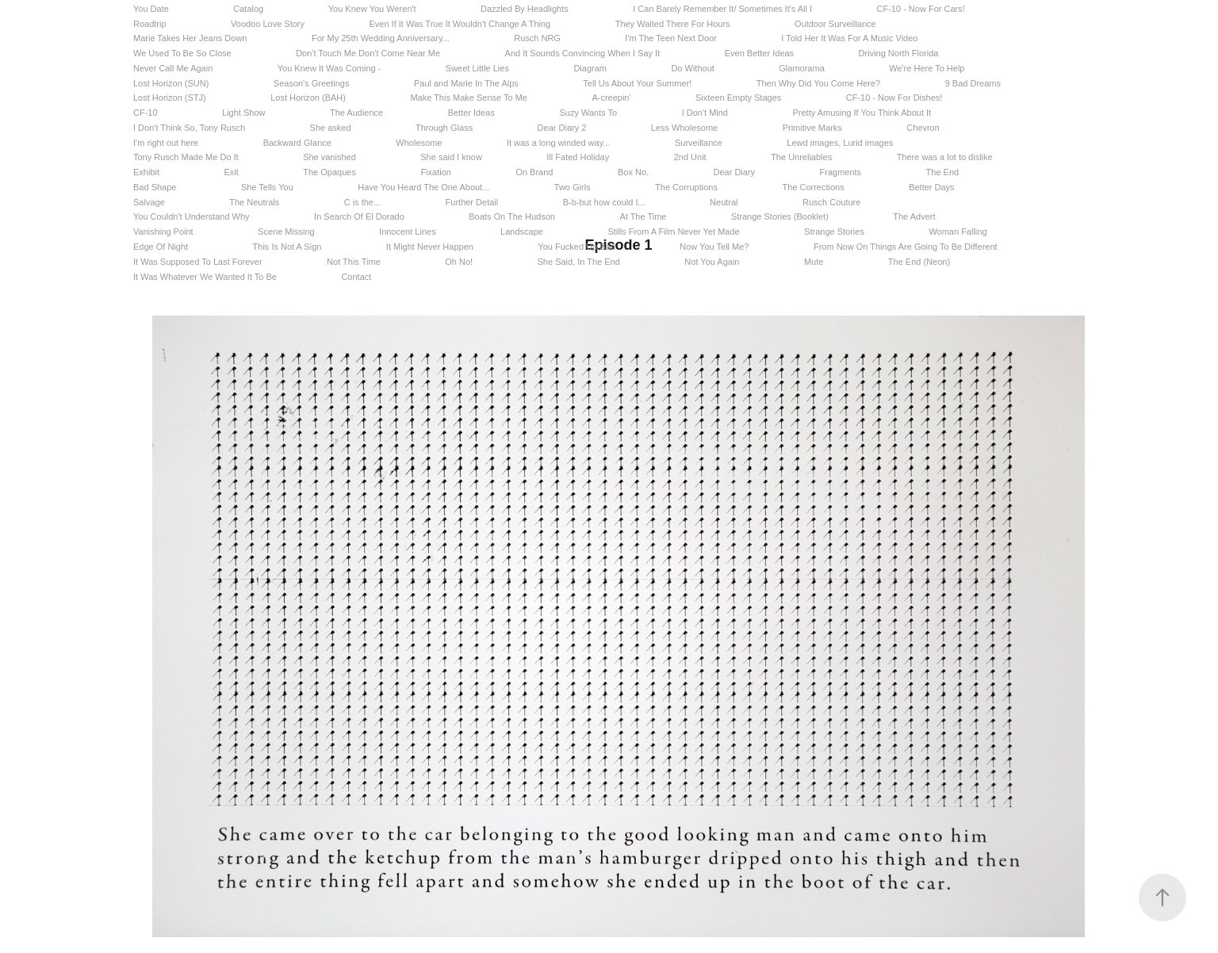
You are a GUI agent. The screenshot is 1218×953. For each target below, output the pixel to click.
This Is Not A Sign (287, 246)
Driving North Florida (899, 53)
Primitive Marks (812, 127)
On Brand (534, 172)
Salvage (149, 202)
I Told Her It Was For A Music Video (849, 38)
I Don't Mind (705, 112)
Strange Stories (834, 231)
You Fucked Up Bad (576, 246)
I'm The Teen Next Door (670, 38)
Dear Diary (735, 172)
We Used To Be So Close (182, 53)
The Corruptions (686, 187)
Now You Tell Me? (714, 246)
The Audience (356, 112)
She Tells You (267, 187)
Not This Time (354, 261)
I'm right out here (165, 142)
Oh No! (459, 261)
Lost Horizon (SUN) (171, 83)
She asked (330, 127)
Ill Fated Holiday (577, 157)
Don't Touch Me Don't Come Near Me (368, 53)
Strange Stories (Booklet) (780, 216)
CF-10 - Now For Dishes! (894, 97)
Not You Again (711, 261)
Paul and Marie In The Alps (466, 83)
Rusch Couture (831, 202)
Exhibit (146, 172)
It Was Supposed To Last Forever (197, 261)
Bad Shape (154, 187)
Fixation (435, 172)
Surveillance (698, 142)
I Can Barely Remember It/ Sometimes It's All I (722, 8)
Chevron (923, 127)
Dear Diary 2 (562, 127)
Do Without (692, 68)
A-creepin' (611, 97)
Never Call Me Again (173, 68)
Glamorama (801, 68)
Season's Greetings (312, 83)
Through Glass (444, 127)
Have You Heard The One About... (423, 187)
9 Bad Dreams (973, 83)
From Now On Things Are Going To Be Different (906, 246)
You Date (151, 8)
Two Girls (572, 187)
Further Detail (472, 202)
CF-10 (145, 112)
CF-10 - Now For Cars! (921, 8)
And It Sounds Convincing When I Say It (583, 53)
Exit (231, 172)
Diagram (590, 68)
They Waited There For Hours (672, 24)
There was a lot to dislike (945, 157)
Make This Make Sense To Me (468, 97)
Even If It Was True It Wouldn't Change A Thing (459, 24)
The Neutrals (254, 202)
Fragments (841, 172)
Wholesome (419, 142)
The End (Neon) (919, 261)
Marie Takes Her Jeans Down (190, 38)
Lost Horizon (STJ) (169, 97)
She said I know (451, 157)
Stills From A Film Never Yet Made (673, 231)
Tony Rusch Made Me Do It (186, 157)
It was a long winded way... (559, 142)
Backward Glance (297, 142)
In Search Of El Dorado (359, 216)
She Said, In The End (579, 261)
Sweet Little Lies (477, 68)
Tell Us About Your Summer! (637, 83)
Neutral (723, 202)
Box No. (633, 172)
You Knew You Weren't (372, 8)
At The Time (642, 216)
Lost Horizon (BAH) (308, 97)
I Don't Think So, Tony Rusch (189, 127)
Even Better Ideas (759, 53)
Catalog (248, 8)
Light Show (243, 112)
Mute (813, 261)
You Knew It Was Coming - (329, 68)
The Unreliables (801, 157)
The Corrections (813, 187)
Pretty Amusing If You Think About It (861, 112)
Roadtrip (150, 24)
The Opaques (329, 172)
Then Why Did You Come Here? (818, 83)
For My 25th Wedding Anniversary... (381, 38)
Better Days (931, 187)
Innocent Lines (407, 231)
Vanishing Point (163, 231)
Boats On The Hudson (512, 216)
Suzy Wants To (588, 112)
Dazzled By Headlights (525, 8)
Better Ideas (471, 112)
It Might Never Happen (429, 246)
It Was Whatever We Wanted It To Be (205, 276)
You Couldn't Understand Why (191, 216)
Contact (356, 276)
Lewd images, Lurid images (840, 142)
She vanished (329, 157)
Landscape (521, 231)
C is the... (362, 202)
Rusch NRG (537, 38)
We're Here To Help (926, 68)
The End (942, 172)
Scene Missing (286, 231)
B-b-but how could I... (604, 202)
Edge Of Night (160, 246)
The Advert (914, 216)
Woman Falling (957, 231)
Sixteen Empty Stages (738, 97)
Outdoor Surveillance (835, 24)
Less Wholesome (684, 127)
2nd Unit (690, 157)
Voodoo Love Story (267, 24)
